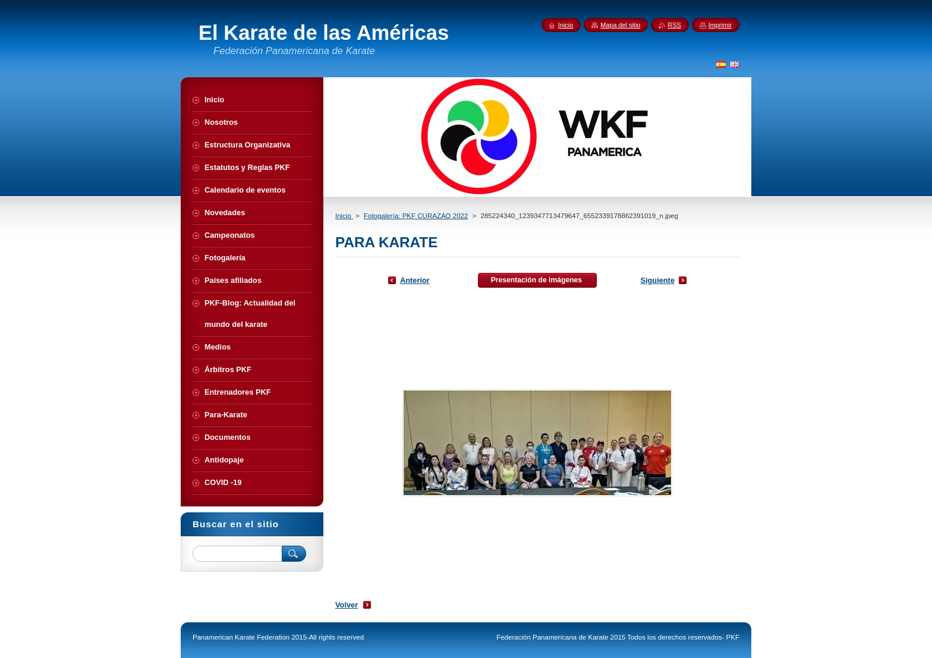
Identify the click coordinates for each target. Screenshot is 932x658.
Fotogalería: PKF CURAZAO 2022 (416, 215)
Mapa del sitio (620, 25)
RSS (674, 25)
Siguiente (657, 280)
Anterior (415, 280)
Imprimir (720, 25)
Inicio (344, 215)
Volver (346, 604)
